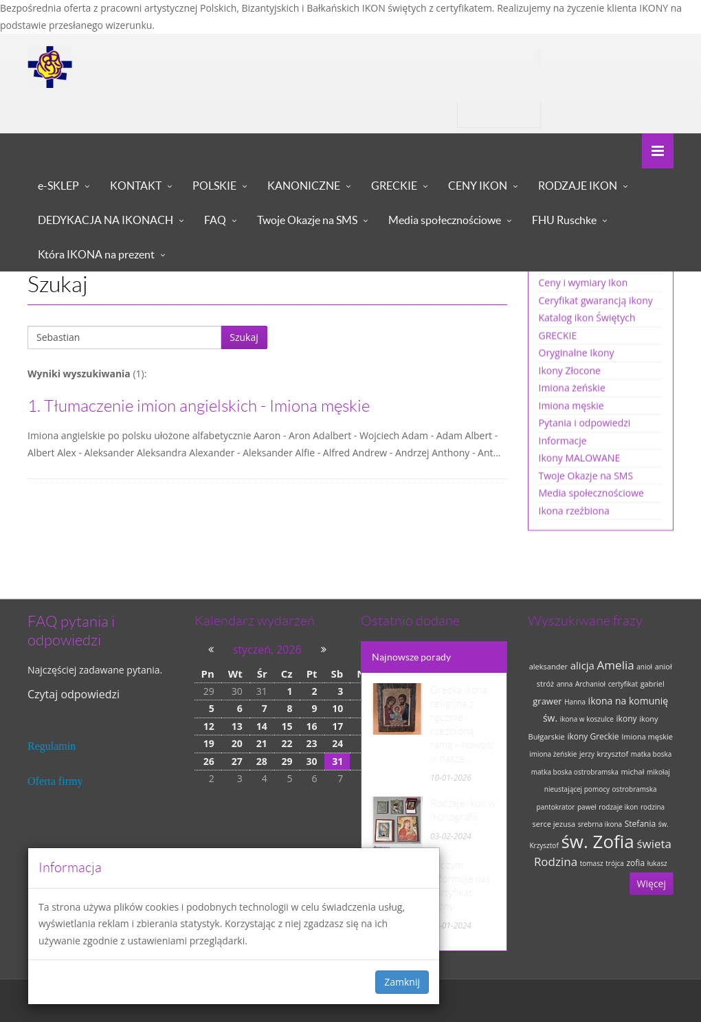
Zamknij (402, 981)
